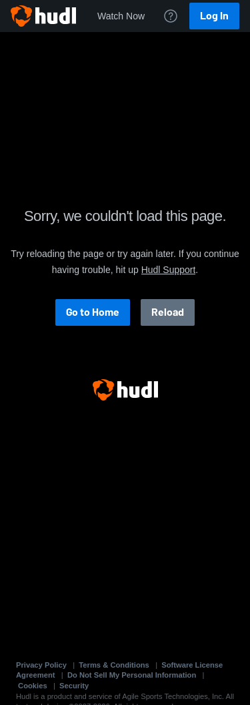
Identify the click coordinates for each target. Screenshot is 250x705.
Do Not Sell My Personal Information (131, 675)
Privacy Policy (41, 665)
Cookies (32, 686)
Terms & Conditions (114, 665)
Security (74, 686)
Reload (167, 312)
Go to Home (92, 312)
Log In (214, 16)
